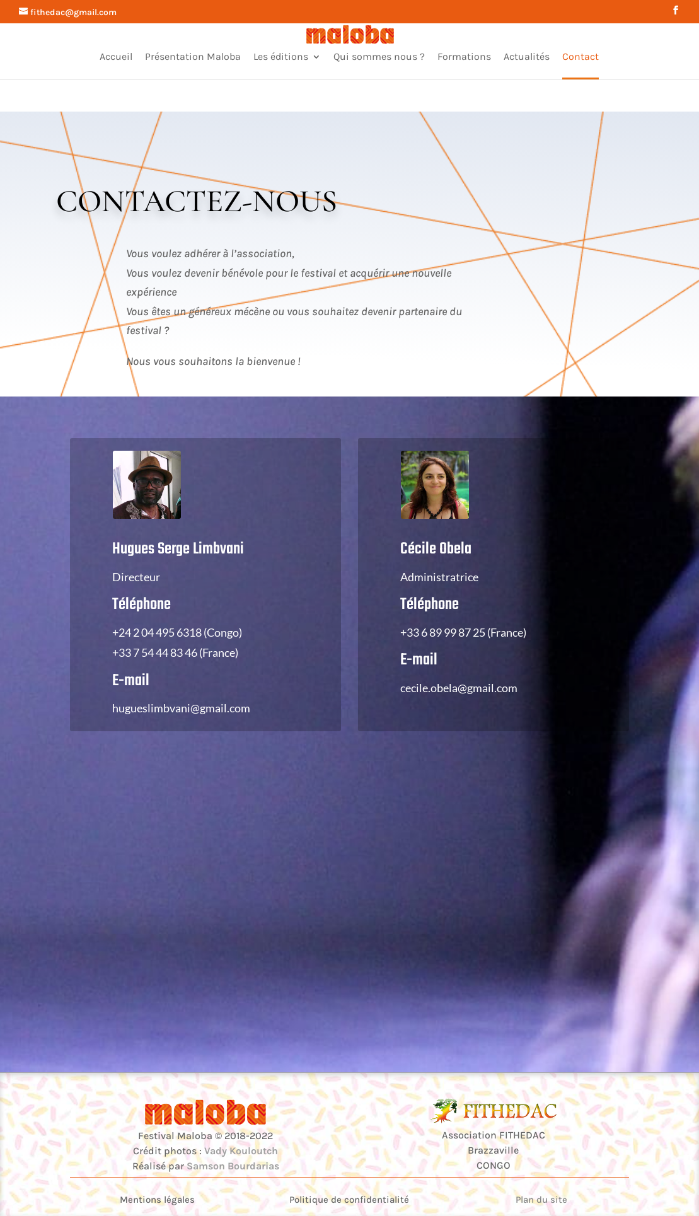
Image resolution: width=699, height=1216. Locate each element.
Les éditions (280, 57)
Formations (464, 57)
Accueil (116, 57)
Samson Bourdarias (233, 1166)
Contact (580, 57)
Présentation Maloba (193, 57)
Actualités (527, 57)
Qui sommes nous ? (379, 57)
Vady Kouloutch (241, 1151)
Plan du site (541, 1199)
